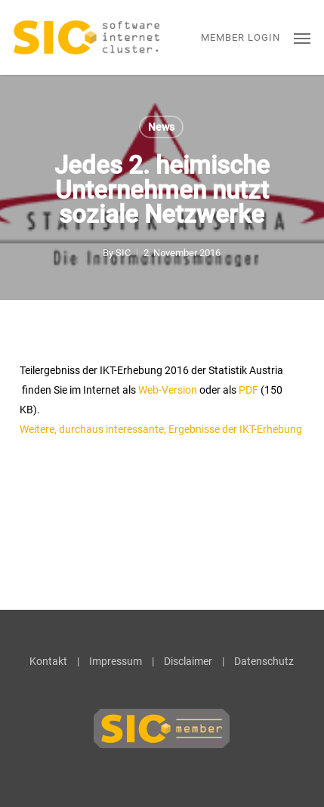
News (161, 127)
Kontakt (48, 661)
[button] (302, 37)
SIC (123, 252)
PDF (248, 390)
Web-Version (167, 390)
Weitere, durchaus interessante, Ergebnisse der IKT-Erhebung (161, 429)
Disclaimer (188, 661)
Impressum (115, 661)
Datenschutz (264, 661)
